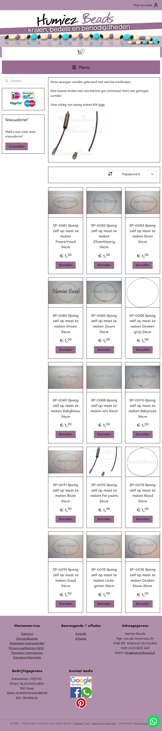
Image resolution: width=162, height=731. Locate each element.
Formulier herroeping (27, 653)
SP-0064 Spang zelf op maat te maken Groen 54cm (65, 323)
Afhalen (81, 638)
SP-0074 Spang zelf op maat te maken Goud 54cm (65, 577)
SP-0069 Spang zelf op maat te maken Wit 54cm (104, 405)
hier (101, 104)
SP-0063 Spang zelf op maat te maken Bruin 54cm (143, 233)
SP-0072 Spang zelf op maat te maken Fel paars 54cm (104, 492)
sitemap (78, 723)
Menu (81, 67)
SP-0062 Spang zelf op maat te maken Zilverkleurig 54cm (104, 236)
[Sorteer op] (130, 174)
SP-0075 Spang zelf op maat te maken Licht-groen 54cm (104, 577)
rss (87, 723)
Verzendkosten (27, 638)
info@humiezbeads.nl (139, 653)
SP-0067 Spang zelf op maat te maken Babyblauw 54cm (65, 408)
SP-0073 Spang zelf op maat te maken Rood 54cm (142, 492)
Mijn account (146, 5)
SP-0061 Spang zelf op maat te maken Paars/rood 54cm (65, 236)
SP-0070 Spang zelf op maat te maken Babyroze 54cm (143, 408)
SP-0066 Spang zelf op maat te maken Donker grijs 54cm (143, 323)
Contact (27, 634)
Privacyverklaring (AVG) (26, 648)
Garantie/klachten (27, 657)
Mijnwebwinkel (142, 723)
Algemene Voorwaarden (27, 643)
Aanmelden (16, 146)
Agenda (81, 634)
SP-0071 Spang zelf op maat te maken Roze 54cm (65, 492)
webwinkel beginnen (104, 723)
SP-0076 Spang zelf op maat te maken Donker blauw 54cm (142, 577)
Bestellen (65, 265)
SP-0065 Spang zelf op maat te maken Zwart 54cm (104, 323)
